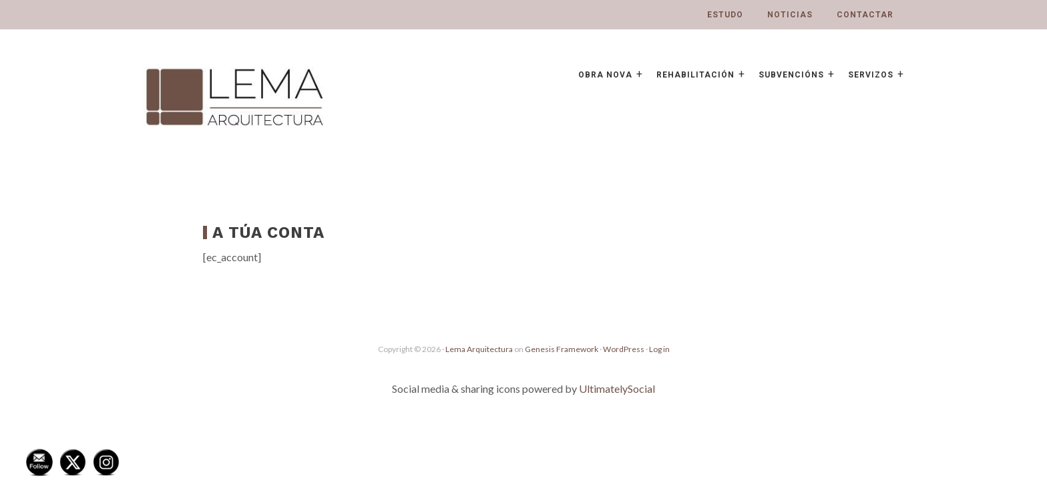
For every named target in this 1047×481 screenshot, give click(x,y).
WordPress (623, 349)
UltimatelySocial (617, 388)
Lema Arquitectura (479, 349)
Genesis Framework (561, 349)
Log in (659, 349)
